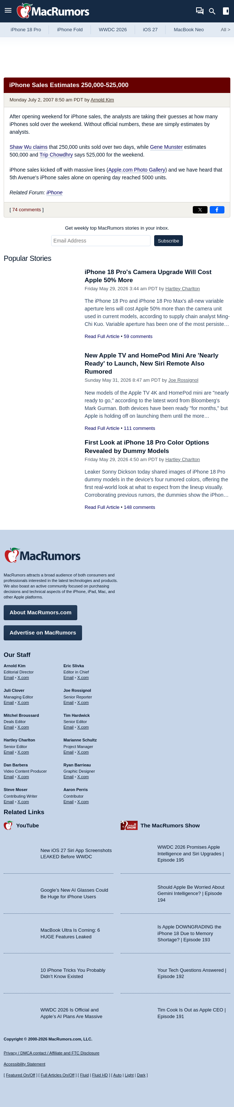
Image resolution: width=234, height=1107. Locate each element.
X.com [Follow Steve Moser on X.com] (23, 801)
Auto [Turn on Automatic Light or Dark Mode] (117, 1075)
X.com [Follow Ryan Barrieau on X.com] (83, 776)
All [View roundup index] (225, 29)
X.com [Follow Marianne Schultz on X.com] (83, 752)
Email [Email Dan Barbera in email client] (9, 776)
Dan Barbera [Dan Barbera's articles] (16, 765)
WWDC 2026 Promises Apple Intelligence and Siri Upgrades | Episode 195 (190, 853)
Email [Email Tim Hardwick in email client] (69, 727)
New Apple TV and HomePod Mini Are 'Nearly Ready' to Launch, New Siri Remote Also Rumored (152, 363)
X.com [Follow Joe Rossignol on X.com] (83, 702)
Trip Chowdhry (56, 155)
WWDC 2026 (113, 29)
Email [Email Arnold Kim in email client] (9, 677)
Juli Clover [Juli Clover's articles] (14, 690)
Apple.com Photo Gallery (136, 170)
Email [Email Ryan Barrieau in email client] (69, 776)
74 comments (26, 209)
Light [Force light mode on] (129, 1075)
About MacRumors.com (40, 612)
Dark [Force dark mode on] (141, 1075)
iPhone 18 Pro (26, 29)
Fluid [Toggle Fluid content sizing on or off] (84, 1075)
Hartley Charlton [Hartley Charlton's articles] (19, 740)
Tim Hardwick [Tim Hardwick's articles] (77, 715)
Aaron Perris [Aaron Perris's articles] (76, 789)
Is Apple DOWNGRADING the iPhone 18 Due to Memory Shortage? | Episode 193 (189, 933)
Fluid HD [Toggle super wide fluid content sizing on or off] (100, 1075)
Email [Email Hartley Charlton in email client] (9, 752)
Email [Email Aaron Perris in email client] (69, 801)
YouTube (27, 825)
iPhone (54, 192)
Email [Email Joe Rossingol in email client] (69, 702)
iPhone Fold (69, 29)
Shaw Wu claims (28, 147)
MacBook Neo (189, 29)
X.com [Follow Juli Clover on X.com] (23, 702)
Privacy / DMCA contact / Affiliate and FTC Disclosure (51, 1053)
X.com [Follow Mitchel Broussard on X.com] (23, 727)
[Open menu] (8, 11)
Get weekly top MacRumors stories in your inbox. (117, 228)
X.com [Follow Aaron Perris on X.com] (83, 801)
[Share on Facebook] (217, 209)
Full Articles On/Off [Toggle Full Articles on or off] (58, 1075)
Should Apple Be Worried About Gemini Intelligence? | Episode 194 (190, 893)
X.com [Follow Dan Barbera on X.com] (23, 776)
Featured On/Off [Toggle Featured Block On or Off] (20, 1075)
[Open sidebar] (225, 12)
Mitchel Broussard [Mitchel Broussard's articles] (21, 715)
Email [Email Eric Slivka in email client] (69, 677)
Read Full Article (102, 336)
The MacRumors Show (170, 825)
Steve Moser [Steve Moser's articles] (16, 789)
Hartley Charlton (182, 288)
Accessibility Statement (24, 1064)
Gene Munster (166, 147)
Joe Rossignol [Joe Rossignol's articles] (77, 690)
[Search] (214, 11)
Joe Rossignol (183, 380)
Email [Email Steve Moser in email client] (9, 801)
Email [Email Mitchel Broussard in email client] (9, 727)
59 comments (138, 336)
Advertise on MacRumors (43, 632)
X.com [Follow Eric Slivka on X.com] (83, 677)
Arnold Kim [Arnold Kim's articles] (14, 666)
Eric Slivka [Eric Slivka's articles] (74, 666)
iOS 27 (150, 29)
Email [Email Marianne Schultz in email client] (69, 752)
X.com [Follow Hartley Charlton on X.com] (23, 752)
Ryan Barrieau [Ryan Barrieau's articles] (77, 765)
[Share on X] (200, 209)
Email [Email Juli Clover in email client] (9, 702)
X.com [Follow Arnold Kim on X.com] (23, 677)
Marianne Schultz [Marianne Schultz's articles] (80, 740)
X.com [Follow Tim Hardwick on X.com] (83, 727)
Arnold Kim (102, 100)
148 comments (139, 507)
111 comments (139, 428)
